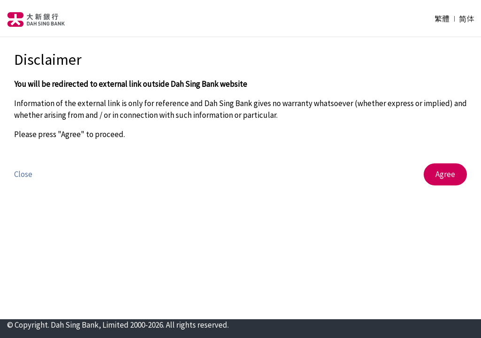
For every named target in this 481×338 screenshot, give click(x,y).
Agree (445, 174)
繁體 (442, 18)
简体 (466, 18)
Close (23, 174)
